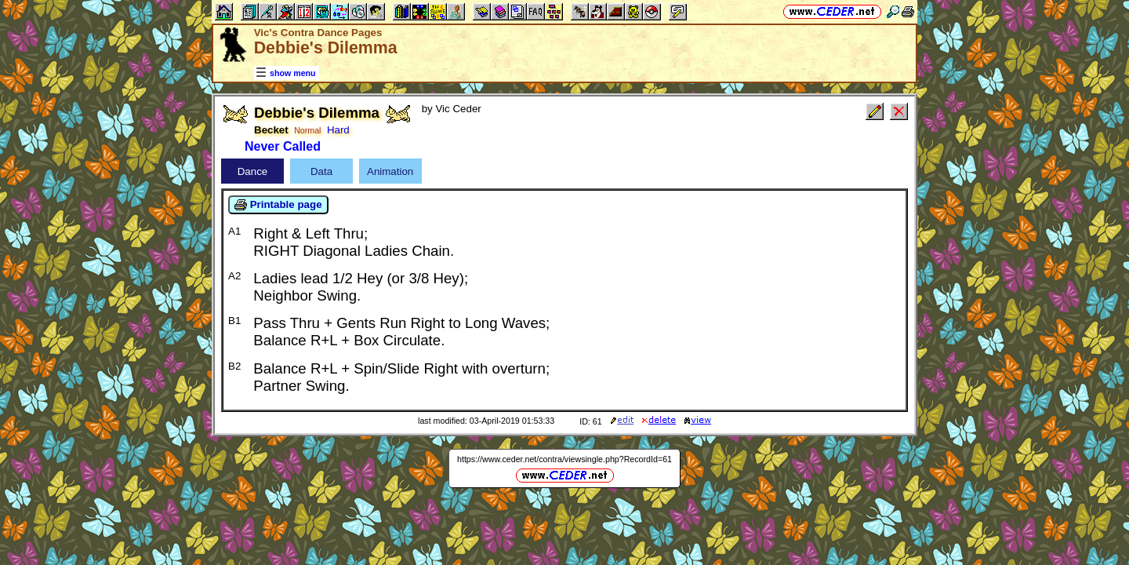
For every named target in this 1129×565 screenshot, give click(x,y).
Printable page (278, 205)
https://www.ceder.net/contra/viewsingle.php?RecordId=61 (564, 459)
